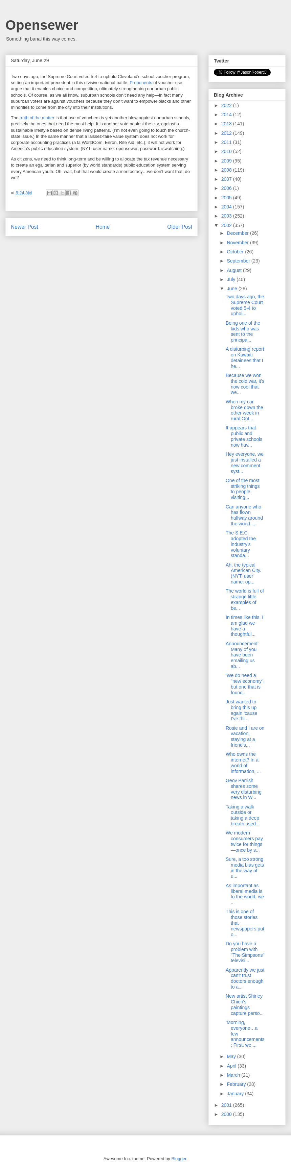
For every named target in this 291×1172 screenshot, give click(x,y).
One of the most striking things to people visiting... (243, 489)
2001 (227, 1105)
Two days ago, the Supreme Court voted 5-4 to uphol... (245, 305)
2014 (227, 114)
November (238, 242)
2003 (227, 216)
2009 (227, 161)
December (238, 233)
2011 (227, 142)
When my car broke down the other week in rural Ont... (244, 410)
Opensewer (42, 25)
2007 (227, 179)
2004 (227, 206)
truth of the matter (37, 117)
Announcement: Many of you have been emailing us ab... (242, 655)
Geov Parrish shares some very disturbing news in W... (244, 789)
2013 (227, 123)
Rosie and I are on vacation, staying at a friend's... (245, 736)
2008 (227, 170)
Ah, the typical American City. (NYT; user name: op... (243, 573)
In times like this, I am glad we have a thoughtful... (244, 626)
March (234, 1075)
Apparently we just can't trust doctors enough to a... (245, 978)
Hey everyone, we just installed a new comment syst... (245, 462)
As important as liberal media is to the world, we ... (245, 894)
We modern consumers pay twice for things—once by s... (244, 841)
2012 (227, 133)
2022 (227, 105)
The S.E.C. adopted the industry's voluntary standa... (241, 544)
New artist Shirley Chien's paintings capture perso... (245, 1004)
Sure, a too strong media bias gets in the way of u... (245, 867)
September (239, 261)
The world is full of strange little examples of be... (245, 599)
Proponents (141, 82)
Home (103, 227)
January (236, 1093)
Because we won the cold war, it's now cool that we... (245, 384)
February (237, 1084)
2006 (227, 188)
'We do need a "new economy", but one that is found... (245, 684)
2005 (227, 197)
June (232, 288)
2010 (227, 151)
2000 (227, 1114)
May (232, 1056)
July (232, 279)
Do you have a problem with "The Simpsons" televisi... (245, 952)
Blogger (178, 1158)
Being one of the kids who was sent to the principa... (243, 331)
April (232, 1066)
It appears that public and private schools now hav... (244, 436)
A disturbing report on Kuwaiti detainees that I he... (245, 357)
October (236, 251)
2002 (227, 225)
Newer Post (24, 227)
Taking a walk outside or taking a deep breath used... (243, 815)
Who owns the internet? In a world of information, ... (243, 762)
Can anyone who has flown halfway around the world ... (244, 515)
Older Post (179, 227)
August (235, 270)
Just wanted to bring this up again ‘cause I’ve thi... (242, 710)
